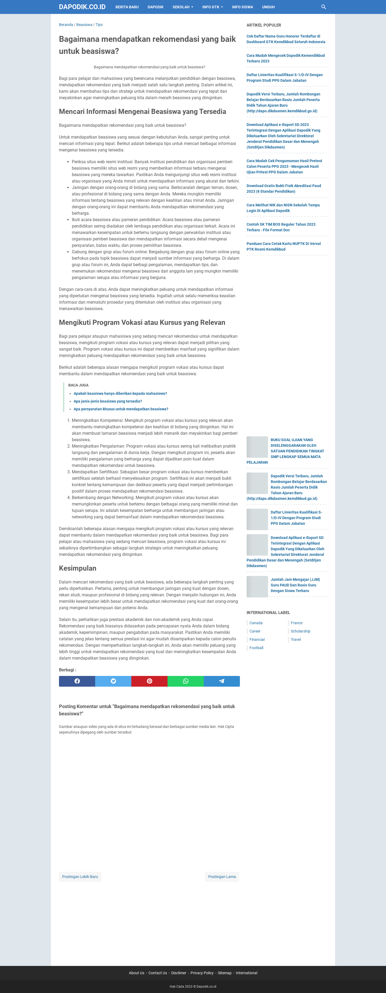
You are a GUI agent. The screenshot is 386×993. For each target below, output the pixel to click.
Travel (296, 639)
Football (256, 648)
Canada (256, 623)
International (246, 973)
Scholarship (300, 631)
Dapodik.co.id (82, 7)
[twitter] (113, 681)
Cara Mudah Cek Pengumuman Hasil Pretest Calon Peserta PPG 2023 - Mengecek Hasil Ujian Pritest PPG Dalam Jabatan (284, 166)
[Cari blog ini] (324, 7)
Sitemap (225, 973)
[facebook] (77, 681)
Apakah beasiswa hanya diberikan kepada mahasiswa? (120, 393)
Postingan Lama (222, 877)
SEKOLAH (181, 7)
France (296, 623)
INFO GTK (210, 7)
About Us (136, 973)
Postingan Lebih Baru (80, 877)
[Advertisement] (149, 920)
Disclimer (178, 973)
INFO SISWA (242, 7)
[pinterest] (149, 681)
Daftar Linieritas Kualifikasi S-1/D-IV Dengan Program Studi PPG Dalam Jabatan (296, 518)
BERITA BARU (127, 7)
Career (255, 631)
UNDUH (268, 7)
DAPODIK (156, 7)
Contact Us (158, 973)
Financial (257, 639)
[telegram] (222, 681)
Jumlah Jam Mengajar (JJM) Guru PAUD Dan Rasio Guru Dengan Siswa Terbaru (295, 585)
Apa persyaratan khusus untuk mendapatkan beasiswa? (121, 409)
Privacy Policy (202, 973)
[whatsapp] (186, 681)
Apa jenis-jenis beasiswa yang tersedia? (108, 401)
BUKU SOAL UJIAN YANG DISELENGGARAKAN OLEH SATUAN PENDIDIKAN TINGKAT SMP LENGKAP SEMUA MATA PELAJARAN (285, 451)
